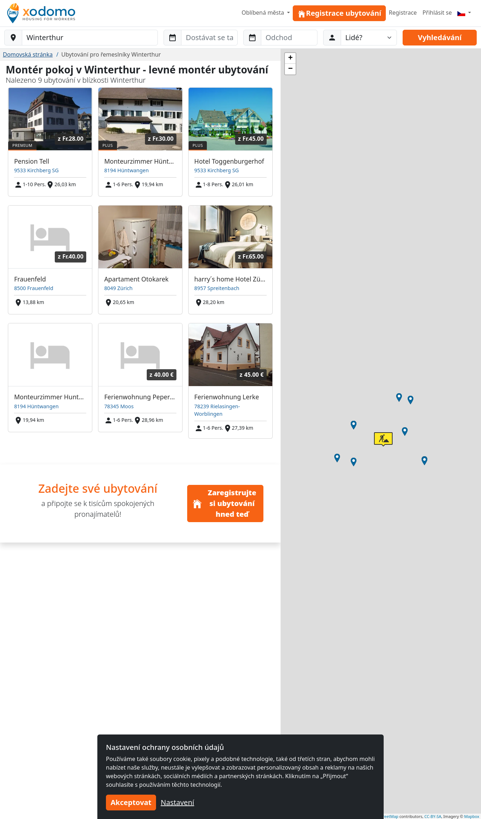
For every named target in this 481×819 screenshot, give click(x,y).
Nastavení (177, 802)
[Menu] (464, 12)
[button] (424, 461)
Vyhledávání (439, 37)
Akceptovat (131, 802)
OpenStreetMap (383, 816)
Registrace (403, 12)
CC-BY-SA (432, 816)
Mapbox (471, 816)
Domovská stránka (28, 54)
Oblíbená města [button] (264, 12)
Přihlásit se (437, 12)
